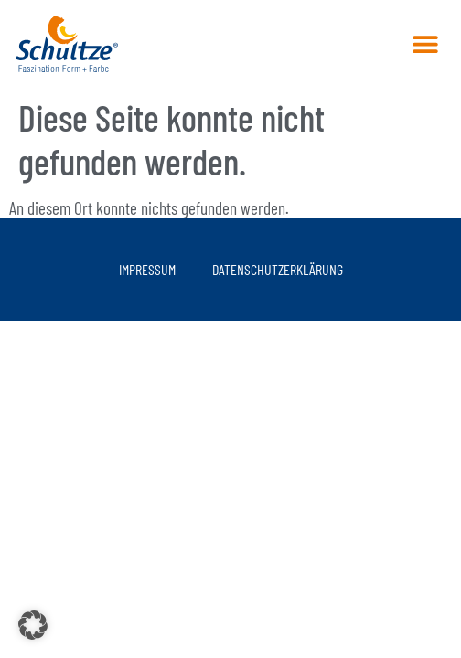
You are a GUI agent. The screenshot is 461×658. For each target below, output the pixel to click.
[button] (424, 43)
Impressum (147, 269)
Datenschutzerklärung (277, 269)
